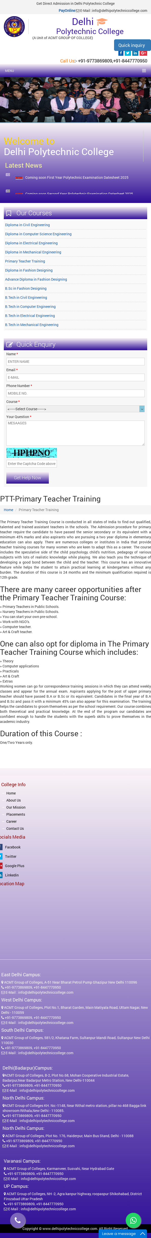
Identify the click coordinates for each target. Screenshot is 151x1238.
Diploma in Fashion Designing (29, 270)
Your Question (18, 416)
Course (13, 401)
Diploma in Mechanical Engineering (33, 252)
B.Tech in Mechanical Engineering (31, 324)
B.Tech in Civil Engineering (26, 297)
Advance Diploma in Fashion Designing (36, 279)
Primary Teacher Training (25, 261)
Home (8, 509)
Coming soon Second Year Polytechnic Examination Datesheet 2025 (79, 193)
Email (12, 369)
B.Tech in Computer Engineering (30, 306)
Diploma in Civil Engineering (27, 224)
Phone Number (19, 385)
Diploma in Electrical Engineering (31, 243)
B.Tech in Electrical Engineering (30, 315)
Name (12, 353)
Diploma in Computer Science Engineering (38, 233)
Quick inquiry (131, 45)
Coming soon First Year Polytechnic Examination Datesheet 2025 (76, 177)
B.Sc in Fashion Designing (26, 288)
